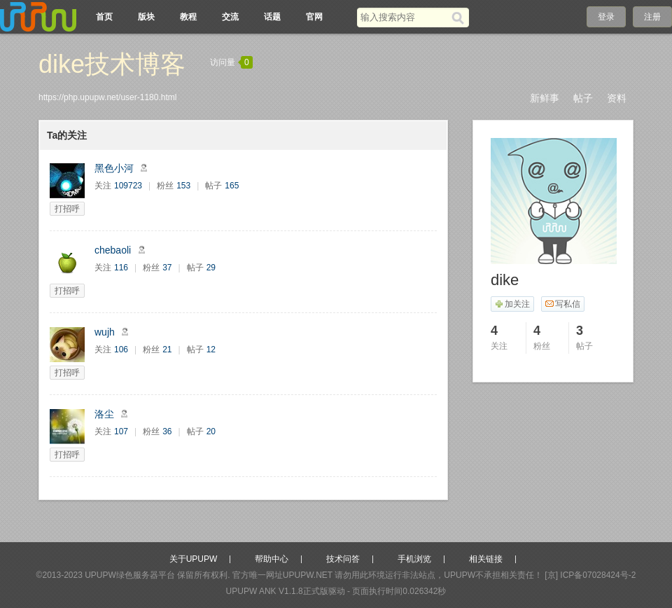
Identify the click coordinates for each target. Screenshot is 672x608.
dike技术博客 (112, 64)
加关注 (512, 304)
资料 (616, 98)
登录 (606, 17)
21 (167, 349)
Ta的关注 (67, 135)
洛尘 (104, 414)
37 (167, 267)
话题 (272, 17)
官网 (314, 17)
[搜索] (460, 17)
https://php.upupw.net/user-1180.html (107, 97)
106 (121, 349)
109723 (128, 186)
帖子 (583, 98)
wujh (104, 332)
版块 (146, 17)
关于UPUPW (193, 559)
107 (121, 431)
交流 (230, 17)
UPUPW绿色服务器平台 (130, 575)
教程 (188, 17)
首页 (104, 17)
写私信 (562, 304)
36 (167, 431)
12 (211, 349)
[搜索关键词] (404, 17)
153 (183, 186)
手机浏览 (414, 559)
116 (121, 267)
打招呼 (67, 209)
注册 (652, 17)
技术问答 (343, 559)
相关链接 (486, 559)
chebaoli (112, 250)
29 (211, 267)
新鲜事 (544, 98)
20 (211, 431)
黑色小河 (114, 168)
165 (232, 186)
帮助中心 (271, 559)
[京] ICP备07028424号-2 (590, 575)
